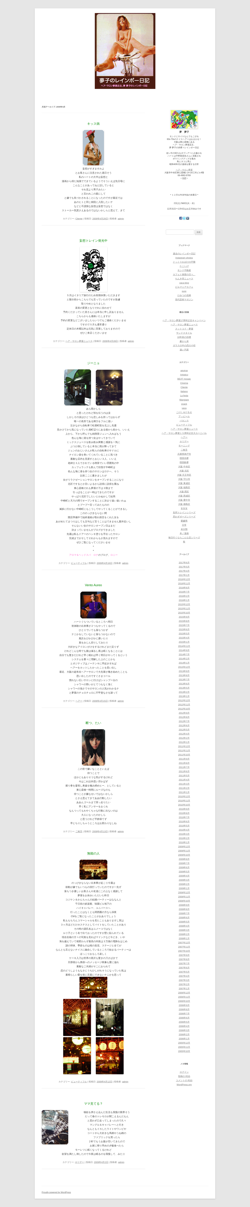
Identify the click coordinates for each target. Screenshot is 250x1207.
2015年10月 (184, 612)
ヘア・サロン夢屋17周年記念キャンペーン (184, 320)
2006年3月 (184, 1030)
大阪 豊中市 (184, 500)
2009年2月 (184, 884)
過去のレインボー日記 (184, 253)
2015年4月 (184, 637)
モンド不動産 (184, 270)
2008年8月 (184, 909)
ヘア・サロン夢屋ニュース (79, 341)
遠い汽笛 (184, 349)
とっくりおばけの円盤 (184, 262)
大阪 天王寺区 (184, 475)
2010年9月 (184, 809)
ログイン (184, 1072)
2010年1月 (184, 842)
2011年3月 (184, 784)
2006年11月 (184, 997)
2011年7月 (184, 767)
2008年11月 (184, 896)
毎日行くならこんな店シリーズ (184, 537)
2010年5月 (184, 825)
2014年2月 (184, 658)
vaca (184, 408)
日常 (184, 525)
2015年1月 (184, 642)
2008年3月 (184, 930)
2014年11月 (184, 646)
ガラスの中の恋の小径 (184, 345)
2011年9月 (184, 759)
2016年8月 (184, 587)
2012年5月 (184, 729)
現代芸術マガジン (184, 299)
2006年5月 (184, 1022)
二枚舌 (79, 831)
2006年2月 (184, 1034)
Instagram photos (184, 257)
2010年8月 (184, 813)
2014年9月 (184, 650)
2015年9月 (184, 617)
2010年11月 (184, 800)
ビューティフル (79, 563)
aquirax (184, 370)
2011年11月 (184, 750)
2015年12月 (184, 604)
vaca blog (184, 283)
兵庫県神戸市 (184, 454)
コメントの (184, 1080)
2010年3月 (184, 834)
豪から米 (184, 341)
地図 (184, 178)
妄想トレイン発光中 (93, 240)
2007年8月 (184, 959)
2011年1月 (184, 792)
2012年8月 (184, 717)
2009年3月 (184, 880)
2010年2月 (184, 838)
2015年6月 (184, 629)
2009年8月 (184, 859)
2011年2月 (184, 788)
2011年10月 (184, 754)
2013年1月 (184, 696)
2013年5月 (184, 688)
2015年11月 (184, 608)
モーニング (184, 445)
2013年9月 (184, 671)
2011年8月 (184, 763)
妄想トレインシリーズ (184, 512)
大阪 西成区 (184, 495)
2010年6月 (184, 821)
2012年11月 (184, 704)
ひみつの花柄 (184, 295)
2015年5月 (184, 633)
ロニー (114, 554)
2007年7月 (184, 963)
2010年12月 (184, 796)
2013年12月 (184, 667)
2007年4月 (184, 976)
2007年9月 (184, 955)
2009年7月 (184, 863)
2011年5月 (184, 775)
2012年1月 (184, 742)
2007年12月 (184, 942)
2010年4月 (184, 830)
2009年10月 (184, 855)
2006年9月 (184, 1005)
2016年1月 (184, 600)
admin (121, 218)
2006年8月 (184, 1009)
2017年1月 (184, 575)
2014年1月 (184, 663)
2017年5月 (184, 566)
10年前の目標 (184, 337)
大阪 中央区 (184, 466)
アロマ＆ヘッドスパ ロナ (83, 554)
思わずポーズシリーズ (184, 516)
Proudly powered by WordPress (56, 1192)
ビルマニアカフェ (184, 287)
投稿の (184, 1076)
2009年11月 (184, 850)
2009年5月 (184, 871)
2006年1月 (184, 1038)
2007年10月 (184, 951)
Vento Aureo (93, 585)
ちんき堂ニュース (184, 278)
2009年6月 (184, 867)
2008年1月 (184, 938)
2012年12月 (184, 700)
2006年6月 (184, 1017)
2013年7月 (184, 679)
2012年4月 (184, 734)
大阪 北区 (184, 470)
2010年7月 (184, 817)
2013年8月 (184, 675)
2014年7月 (184, 654)
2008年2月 (184, 934)
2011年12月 (184, 746)
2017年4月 (184, 571)
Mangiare (184, 399)
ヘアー (79, 701)
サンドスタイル (184, 333)
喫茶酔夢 (184, 462)
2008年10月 (184, 901)
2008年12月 (184, 892)
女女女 (184, 508)
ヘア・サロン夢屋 (184, 170)
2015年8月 (184, 621)
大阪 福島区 (184, 487)
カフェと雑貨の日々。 (184, 274)
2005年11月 (184, 1047)
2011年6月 (184, 771)
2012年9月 (184, 713)
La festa (184, 395)
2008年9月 (184, 905)
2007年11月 (184, 946)
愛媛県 (184, 521)
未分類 (184, 529)
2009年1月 (184, 888)
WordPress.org (184, 1084)
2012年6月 (184, 725)
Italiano (184, 391)
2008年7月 (184, 913)
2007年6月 (184, 967)
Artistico (184, 374)
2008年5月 (184, 921)
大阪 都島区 (184, 504)
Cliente (79, 218)
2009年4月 (184, 875)
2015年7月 (184, 625)
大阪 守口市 (184, 479)
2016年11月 (184, 583)
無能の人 (93, 853)
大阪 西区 (184, 491)
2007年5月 (184, 972)
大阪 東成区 (184, 483)
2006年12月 (184, 992)
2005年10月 (184, 1051)
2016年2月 (184, 596)
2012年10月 (184, 708)
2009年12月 (184, 846)
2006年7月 (184, 1013)
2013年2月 (184, 692)
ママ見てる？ (93, 1103)
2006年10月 (184, 1001)
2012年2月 (184, 738)
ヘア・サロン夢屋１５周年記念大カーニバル (184, 433)
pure (184, 291)
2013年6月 (184, 683)
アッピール (184, 416)
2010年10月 (184, 805)
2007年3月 (184, 980)
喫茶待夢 (184, 458)
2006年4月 (184, 1026)
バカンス (184, 420)
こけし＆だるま (184, 412)
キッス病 (93, 123)
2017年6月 (184, 562)
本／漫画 (184, 533)
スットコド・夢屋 (184, 328)
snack (184, 404)
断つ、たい (93, 723)
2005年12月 (184, 1043)
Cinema (184, 383)
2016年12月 (184, 579)
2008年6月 (184, 917)
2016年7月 (184, 592)
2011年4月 (184, 779)
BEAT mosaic (184, 379)
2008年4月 (184, 926)
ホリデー (79, 1162)
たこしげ (184, 266)
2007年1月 (184, 988)
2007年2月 (184, 984)
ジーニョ (93, 363)
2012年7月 (184, 721)
